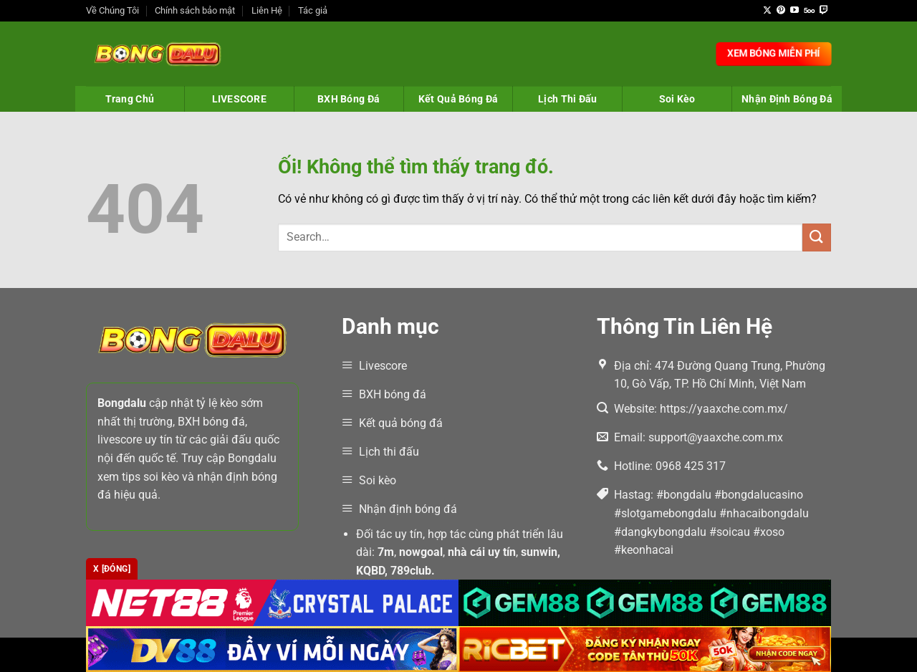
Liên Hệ (266, 10)
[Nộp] (816, 237)
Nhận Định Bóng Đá (786, 99)
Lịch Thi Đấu (567, 99)
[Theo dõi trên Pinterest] (781, 11)
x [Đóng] (111, 569)
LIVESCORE (239, 99)
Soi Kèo (677, 99)
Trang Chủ (130, 99)
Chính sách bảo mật (195, 10)
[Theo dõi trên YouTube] (794, 11)
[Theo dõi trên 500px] (809, 11)
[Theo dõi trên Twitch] (824, 11)
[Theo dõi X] (767, 11)
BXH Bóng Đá (348, 99)
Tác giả (312, 10)
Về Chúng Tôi (112, 10)
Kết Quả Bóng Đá (458, 99)
